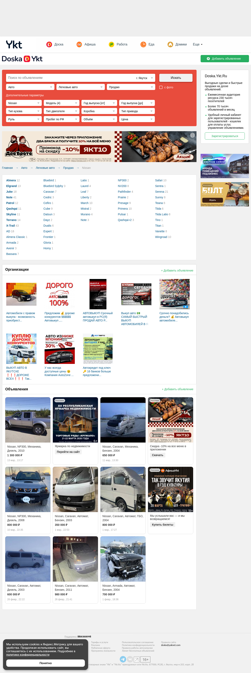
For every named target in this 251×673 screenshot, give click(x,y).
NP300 (122, 180)
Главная (7, 167)
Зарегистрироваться (224, 136)
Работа (122, 44)
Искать (176, 77)
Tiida (158, 208)
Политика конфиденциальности (138, 645)
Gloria (47, 242)
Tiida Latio (161, 214)
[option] (27, 420)
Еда (151, 44)
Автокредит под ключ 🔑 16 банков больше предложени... (97, 371)
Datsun (48, 214)
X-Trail (10, 225)
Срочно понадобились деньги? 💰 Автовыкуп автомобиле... (174, 317)
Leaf (83, 191)
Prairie (122, 197)
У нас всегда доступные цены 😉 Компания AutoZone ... (59, 371)
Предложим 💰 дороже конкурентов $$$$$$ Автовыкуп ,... (60, 317)
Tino (157, 220)
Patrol (10, 203)
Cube (47, 208)
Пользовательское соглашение (137, 642)
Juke (9, 191)
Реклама (95, 645)
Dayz (47, 220)
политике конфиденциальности (27, 654)
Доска (58, 44)
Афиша (90, 44)
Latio (84, 180)
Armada (11, 242)
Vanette (160, 231)
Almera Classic (15, 237)
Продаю (68, 167)
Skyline (11, 214)
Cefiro (47, 203)
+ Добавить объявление (177, 270)
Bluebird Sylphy (53, 186)
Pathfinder (124, 191)
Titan (158, 225)
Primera (123, 208)
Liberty (85, 197)
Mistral (85, 208)
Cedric (48, 197)
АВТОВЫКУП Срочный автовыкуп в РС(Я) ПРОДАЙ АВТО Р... (98, 317)
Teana (159, 203)
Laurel (85, 186)
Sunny (159, 197)
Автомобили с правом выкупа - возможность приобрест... (20, 317)
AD (8, 231)
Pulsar (122, 214)
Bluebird (49, 180)
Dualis (47, 225)
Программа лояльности (103, 650)
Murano (85, 214)
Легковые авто (45, 167)
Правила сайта (168, 642)
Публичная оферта (100, 648)
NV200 (122, 186)
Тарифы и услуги (99, 642)
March (85, 203)
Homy (47, 248)
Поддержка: (71, 636)
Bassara (11, 254)
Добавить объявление (223, 58)
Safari (158, 180)
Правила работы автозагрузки (137, 648)
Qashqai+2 (125, 220)
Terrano (11, 220)
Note (9, 197)
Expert (48, 231)
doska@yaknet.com (170, 645)
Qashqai (11, 208)
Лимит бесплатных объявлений (138, 650)
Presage (123, 203)
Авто (24, 167)
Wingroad (161, 237)
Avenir (10, 248)
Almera (11, 180)
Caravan (49, 191)
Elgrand (11, 186)
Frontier (48, 237)
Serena (159, 191)
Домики (181, 44)
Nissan (86, 167)
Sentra (159, 186)
